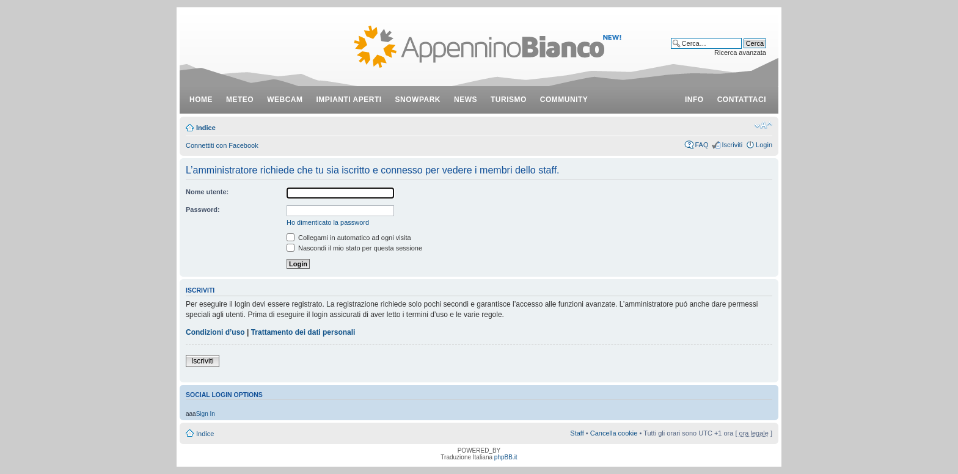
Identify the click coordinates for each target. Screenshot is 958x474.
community (564, 99)
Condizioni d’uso (215, 332)
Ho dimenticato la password (328, 222)
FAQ (701, 144)
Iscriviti (732, 144)
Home (201, 99)
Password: (203, 209)
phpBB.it (505, 457)
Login (764, 144)
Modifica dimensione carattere (763, 125)
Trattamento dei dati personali (303, 332)
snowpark (418, 99)
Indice (206, 127)
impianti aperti (349, 99)
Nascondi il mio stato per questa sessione (354, 248)
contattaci (741, 99)
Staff (576, 433)
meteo (240, 99)
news (465, 99)
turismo (509, 99)
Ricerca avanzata (740, 52)
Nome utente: (207, 191)
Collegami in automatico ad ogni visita (349, 237)
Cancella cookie (614, 433)
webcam (284, 99)
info (694, 99)
